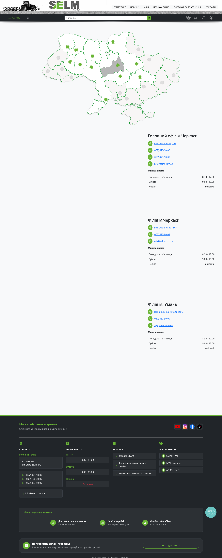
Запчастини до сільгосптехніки (133, 473)
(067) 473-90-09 (162, 150)
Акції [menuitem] (146, 7)
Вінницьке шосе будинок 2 (168, 311)
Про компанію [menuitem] (161, 7)
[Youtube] (177, 427)
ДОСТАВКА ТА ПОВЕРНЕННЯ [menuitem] (187, 7)
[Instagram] (185, 427)
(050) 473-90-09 (162, 157)
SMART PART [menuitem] (120, 7)
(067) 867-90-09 (162, 318)
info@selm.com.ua (163, 163)
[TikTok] (200, 427)
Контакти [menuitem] (210, 7)
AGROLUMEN (171, 470)
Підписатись (171, 545)
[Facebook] (192, 427)
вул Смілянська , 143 (165, 227)
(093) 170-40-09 (32, 479)
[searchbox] (106, 18)
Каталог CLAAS (125, 455)
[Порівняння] (28, 17)
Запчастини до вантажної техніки (131, 464)
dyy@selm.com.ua (163, 325)
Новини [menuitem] (134, 7)
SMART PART (171, 456)
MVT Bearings (171, 463)
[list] (189, 17)
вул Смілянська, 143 (165, 143)
